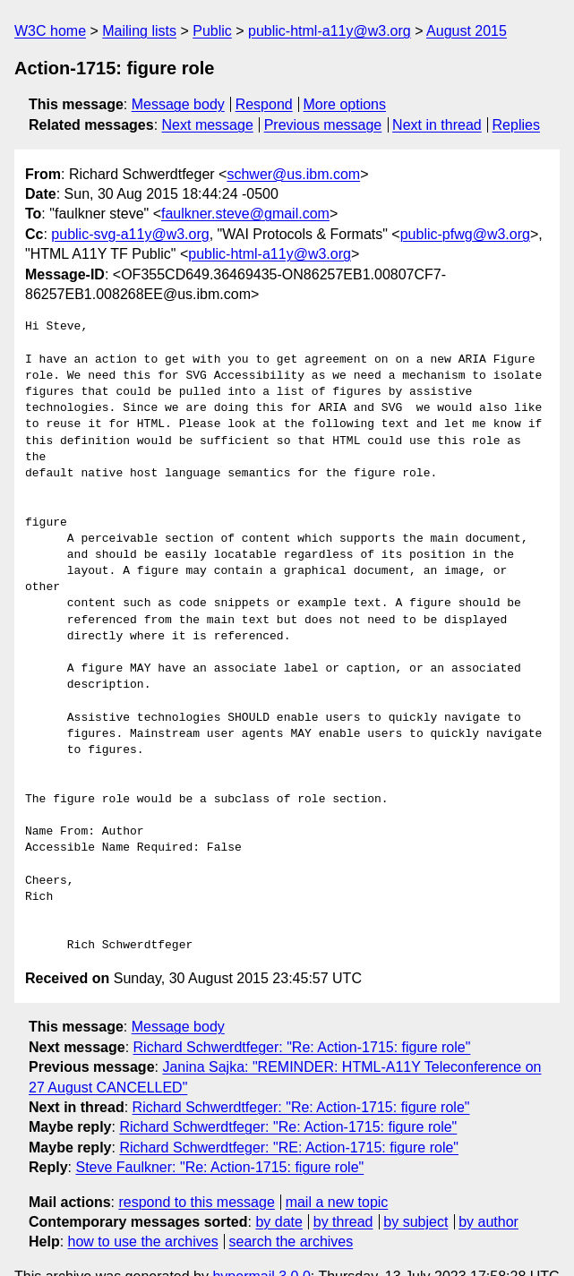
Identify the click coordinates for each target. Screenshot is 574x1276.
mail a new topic (337, 1169)
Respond (264, 104)
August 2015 (466, 31)
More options (345, 104)
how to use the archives (143, 1209)
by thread (343, 1189)
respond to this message (196, 1169)
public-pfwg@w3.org (465, 234)
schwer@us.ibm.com (293, 174)
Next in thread (437, 125)
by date (278, 1189)
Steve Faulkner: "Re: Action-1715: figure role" (219, 1135)
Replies (516, 125)
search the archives (291, 1209)
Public (212, 31)
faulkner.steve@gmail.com (245, 213)
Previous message (323, 125)
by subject (415, 1189)
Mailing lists (139, 31)
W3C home (50, 31)
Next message (207, 125)
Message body (178, 104)
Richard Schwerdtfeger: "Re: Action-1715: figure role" (302, 1014)
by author (488, 1189)
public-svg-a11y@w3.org (130, 234)
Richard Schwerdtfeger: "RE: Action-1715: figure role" (288, 1114)
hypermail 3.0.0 (261, 1243)
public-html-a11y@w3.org (329, 31)
